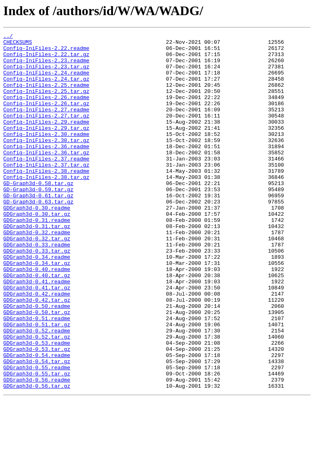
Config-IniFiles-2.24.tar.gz (46, 88)
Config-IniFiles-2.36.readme (46, 169)
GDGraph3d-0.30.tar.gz (36, 250)
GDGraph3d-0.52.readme (36, 390)
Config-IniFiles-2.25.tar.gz (46, 103)
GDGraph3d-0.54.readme (36, 420)
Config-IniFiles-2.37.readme (46, 184)
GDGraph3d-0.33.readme (36, 287)
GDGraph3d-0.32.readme (36, 272)
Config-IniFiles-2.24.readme (46, 81)
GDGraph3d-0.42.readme (36, 346)
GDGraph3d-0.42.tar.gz (36, 353)
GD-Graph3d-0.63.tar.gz (38, 236)
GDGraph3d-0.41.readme (36, 331)
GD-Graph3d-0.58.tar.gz (38, 213)
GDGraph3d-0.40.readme (36, 317)
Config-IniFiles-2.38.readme (46, 199)
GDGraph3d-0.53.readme (36, 405)
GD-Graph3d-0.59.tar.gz (38, 221)
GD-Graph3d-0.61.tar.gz (38, 228)
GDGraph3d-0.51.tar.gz (36, 383)
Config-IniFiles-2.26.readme (46, 110)
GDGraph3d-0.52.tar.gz (36, 398)
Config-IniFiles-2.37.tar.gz (46, 191)
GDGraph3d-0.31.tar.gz (36, 265)
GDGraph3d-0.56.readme (36, 449)
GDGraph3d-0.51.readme (36, 376)
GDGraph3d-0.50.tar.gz (36, 368)
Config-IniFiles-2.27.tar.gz (46, 132)
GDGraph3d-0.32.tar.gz (36, 280)
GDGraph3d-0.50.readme (36, 361)
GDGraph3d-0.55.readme (36, 434)
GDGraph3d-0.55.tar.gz (36, 442)
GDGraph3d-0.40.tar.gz (36, 324)
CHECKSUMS (17, 44)
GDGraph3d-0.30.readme (36, 243)
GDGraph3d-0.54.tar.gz (36, 427)
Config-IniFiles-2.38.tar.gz (46, 206)
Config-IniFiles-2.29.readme (46, 140)
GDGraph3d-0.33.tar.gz (36, 294)
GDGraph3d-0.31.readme (36, 258)
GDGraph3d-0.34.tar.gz (36, 309)
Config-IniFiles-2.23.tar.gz (46, 73)
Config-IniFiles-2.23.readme (46, 66)
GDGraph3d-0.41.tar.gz (36, 339)
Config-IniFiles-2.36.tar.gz (46, 177)
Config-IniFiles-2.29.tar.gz (46, 147)
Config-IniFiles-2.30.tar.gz (46, 162)
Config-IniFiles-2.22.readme (46, 51)
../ (8, 37)
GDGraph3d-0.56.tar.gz (36, 457)
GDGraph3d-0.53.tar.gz (36, 412)
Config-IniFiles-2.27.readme (46, 125)
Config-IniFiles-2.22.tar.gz (46, 59)
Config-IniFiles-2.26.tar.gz (46, 118)
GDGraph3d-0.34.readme (36, 302)
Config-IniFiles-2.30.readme (46, 154)
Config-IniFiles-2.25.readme (46, 95)
